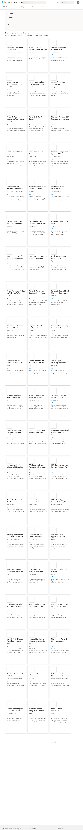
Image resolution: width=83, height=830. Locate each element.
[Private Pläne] (58, 2)
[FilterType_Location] (6, 13)
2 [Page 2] (36, 742)
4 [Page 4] (43, 742)
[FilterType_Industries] (6, 21)
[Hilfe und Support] (50, 2)
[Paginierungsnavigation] (44, 743)
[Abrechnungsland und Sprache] (67, 2)
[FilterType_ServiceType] (6, 25)
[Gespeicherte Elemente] (54, 2)
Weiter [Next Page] (52, 742)
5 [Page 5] (47, 742)
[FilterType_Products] (6, 17)
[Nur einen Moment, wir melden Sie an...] (78, 2)
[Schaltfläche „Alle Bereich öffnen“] (5, 7)
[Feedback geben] (47, 2)
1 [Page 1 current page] (32, 742)
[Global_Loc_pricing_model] (6, 28)
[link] (15, 55)
